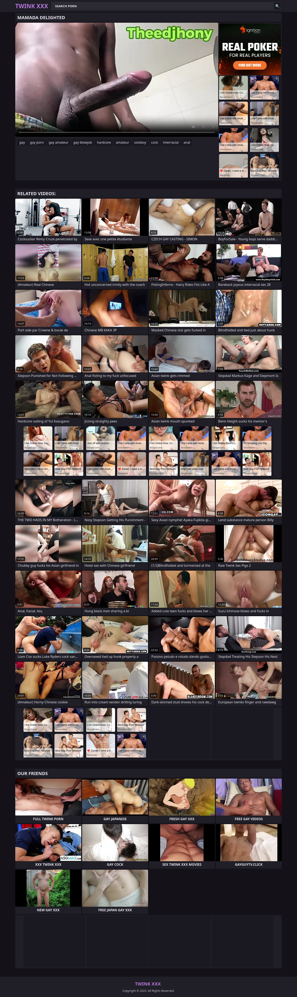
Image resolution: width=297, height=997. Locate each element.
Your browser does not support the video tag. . (116, 80)
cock (154, 142)
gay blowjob (82, 142)
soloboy (140, 142)
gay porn (37, 142)
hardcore (104, 142)
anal (187, 142)
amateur (122, 142)
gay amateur (58, 142)
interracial (171, 142)
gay (22, 142)
